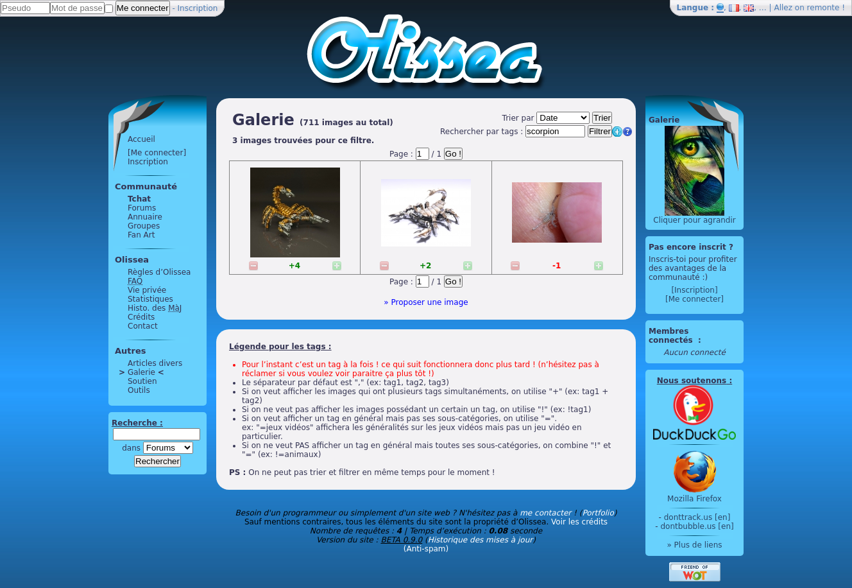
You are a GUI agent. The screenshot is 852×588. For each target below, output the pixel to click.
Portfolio (597, 512)
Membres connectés (672, 336)
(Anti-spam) (426, 548)
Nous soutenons (691, 380)
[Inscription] (694, 290)
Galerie (141, 372)
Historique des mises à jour (480, 539)
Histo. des (155, 308)
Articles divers (155, 363)
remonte (823, 7)
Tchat (139, 199)
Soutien (142, 381)
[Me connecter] (157, 152)
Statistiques (150, 299)
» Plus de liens (694, 544)
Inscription (198, 8)
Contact (143, 326)
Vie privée (147, 290)
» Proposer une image (426, 302)
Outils (139, 390)
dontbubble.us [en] (696, 526)
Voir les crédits (579, 521)
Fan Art (141, 234)
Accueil (141, 139)
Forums (142, 207)
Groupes (144, 225)
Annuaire (145, 216)
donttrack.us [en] (697, 517)
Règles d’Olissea (159, 272)
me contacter (545, 512)
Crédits (141, 317)
